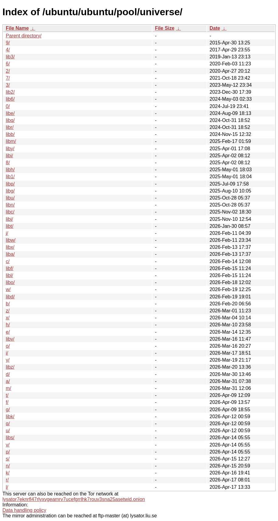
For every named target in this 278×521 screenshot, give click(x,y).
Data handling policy (24, 510)
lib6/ (10, 99)
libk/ (10, 416)
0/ (8, 106)
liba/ (10, 254)
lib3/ (10, 56)
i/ (7, 353)
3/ (8, 85)
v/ (7, 444)
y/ (7, 360)
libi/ (9, 155)
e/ (8, 332)
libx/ (10, 247)
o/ (8, 346)
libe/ (10, 113)
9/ (8, 42)
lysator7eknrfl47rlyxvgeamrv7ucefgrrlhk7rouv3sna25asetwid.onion (73, 499)
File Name (17, 28)
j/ (7, 233)
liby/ (10, 148)
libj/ (9, 219)
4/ (8, 49)
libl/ (9, 275)
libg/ (10, 190)
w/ (8, 289)
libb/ (10, 134)
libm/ (11, 141)
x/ (7, 317)
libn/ (10, 204)
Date (215, 28)
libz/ (10, 367)
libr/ (10, 127)
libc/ (10, 211)
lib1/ (10, 176)
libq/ (10, 120)
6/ (8, 63)
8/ (8, 162)
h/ (8, 324)
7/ (8, 78)
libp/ (10, 183)
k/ (7, 472)
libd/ (10, 296)
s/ (7, 458)
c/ (7, 261)
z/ (7, 310)
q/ (8, 423)
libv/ (10, 339)
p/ (8, 451)
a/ (8, 381)
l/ (7, 487)
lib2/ (10, 92)
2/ (8, 71)
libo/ (10, 282)
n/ (8, 465)
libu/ (10, 197)
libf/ (9, 268)
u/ (8, 430)
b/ (8, 303)
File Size (164, 28)
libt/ (9, 226)
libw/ (11, 240)
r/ (7, 479)
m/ (8, 388)
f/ (7, 402)
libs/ (10, 437)
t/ (7, 395)
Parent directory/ (23, 35)
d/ (8, 374)
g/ (8, 409)
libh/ (10, 169)
